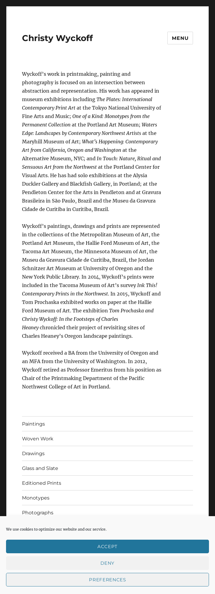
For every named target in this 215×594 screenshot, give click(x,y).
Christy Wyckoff (57, 38)
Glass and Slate (40, 468)
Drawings (33, 453)
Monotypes (35, 498)
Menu (180, 38)
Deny (107, 563)
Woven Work (37, 439)
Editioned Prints (41, 483)
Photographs (37, 513)
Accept (107, 546)
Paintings (33, 424)
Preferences (107, 580)
